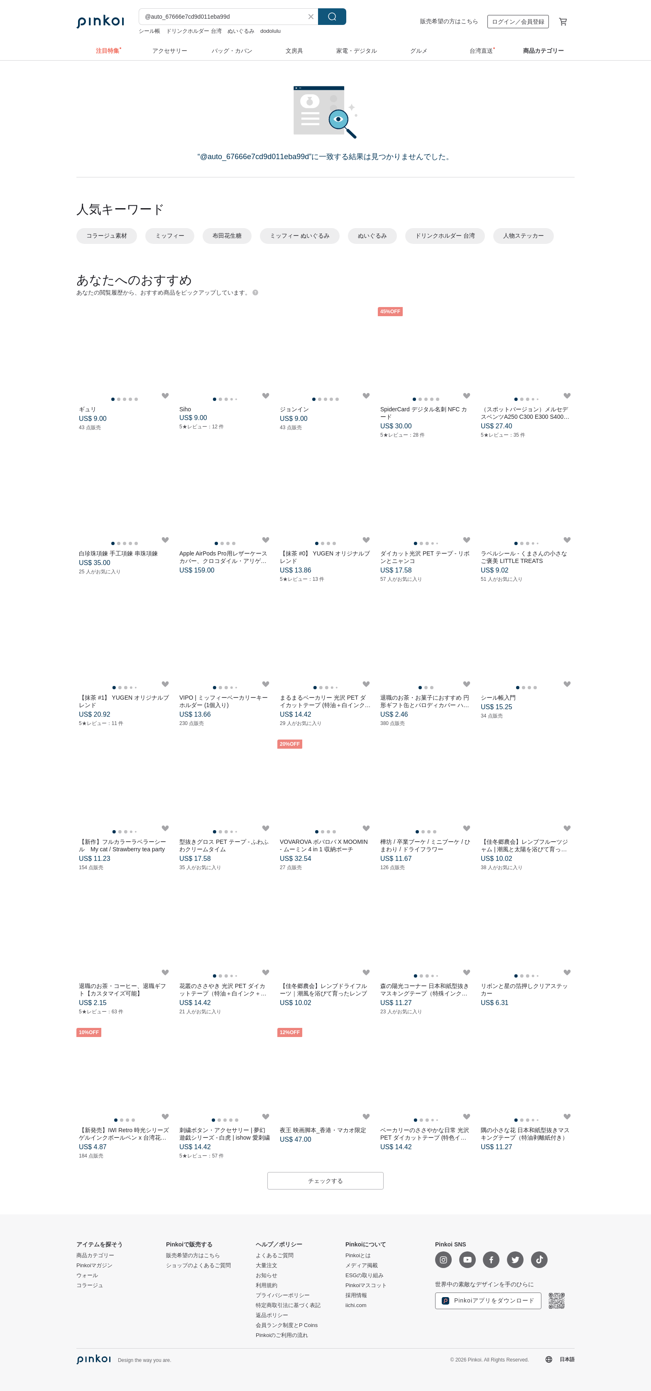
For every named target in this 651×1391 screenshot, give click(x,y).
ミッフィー (169, 235)
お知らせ (266, 1275)
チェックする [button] (325, 1180)
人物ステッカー (523, 235)
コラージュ (89, 1285)
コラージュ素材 (106, 235)
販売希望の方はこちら (449, 21)
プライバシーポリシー (283, 1295)
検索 (332, 17)
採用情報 (356, 1295)
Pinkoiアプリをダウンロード (488, 1301)
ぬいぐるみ (241, 31)
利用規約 (266, 1285)
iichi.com (356, 1305)
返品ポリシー (272, 1315)
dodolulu (270, 31)
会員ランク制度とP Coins (287, 1325)
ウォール (87, 1275)
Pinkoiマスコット (366, 1285)
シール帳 (149, 31)
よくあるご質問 (275, 1255)
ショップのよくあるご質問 (198, 1265)
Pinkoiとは (358, 1255)
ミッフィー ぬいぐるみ (300, 235)
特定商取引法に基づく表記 (288, 1305)
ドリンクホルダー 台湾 (194, 31)
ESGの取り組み (364, 1275)
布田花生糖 (227, 235)
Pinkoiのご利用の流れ (282, 1335)
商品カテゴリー (95, 1255)
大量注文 (266, 1265)
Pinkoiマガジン (94, 1265)
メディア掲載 (361, 1265)
